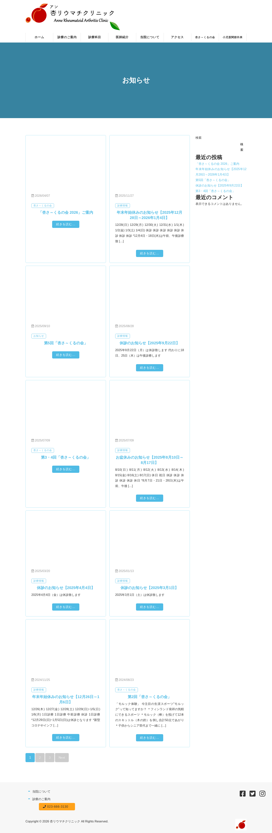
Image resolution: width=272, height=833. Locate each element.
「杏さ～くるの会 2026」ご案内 (217, 163)
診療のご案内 (67, 37)
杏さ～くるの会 (205, 37)
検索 (199, 137)
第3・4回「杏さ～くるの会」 (215, 191)
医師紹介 (122, 37)
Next (62, 757)
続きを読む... (65, 224)
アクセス (177, 37)
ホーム (39, 37)
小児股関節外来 (233, 37)
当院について (149, 37)
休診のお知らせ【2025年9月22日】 (219, 185)
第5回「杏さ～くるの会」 (213, 180)
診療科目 (94, 37)
